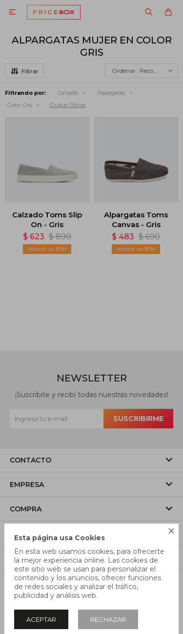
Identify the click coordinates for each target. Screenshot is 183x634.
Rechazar (108, 619)
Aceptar (41, 619)
